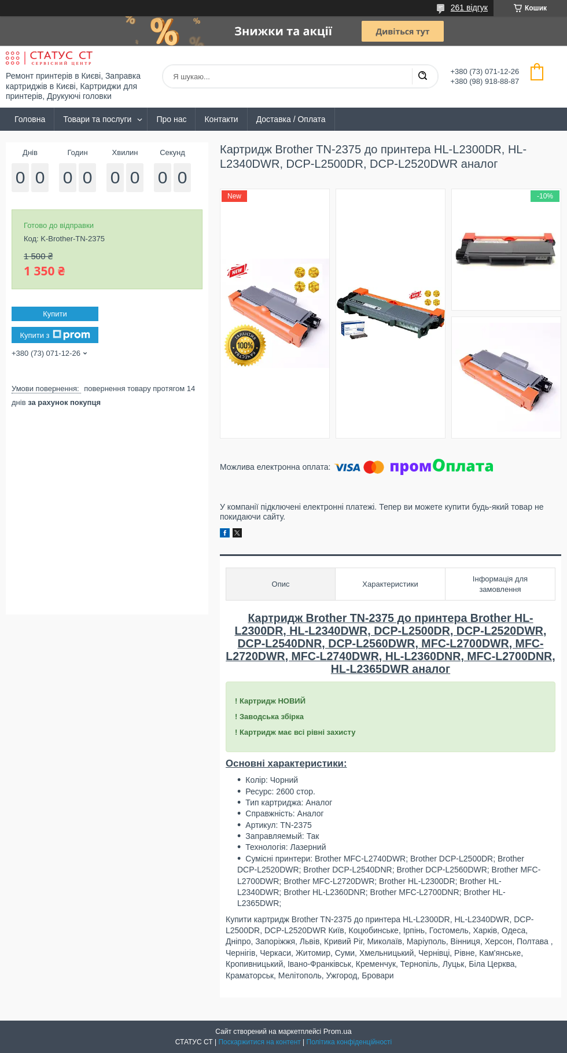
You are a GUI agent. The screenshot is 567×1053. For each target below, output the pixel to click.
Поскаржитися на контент (259, 1042)
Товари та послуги (97, 119)
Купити (55, 314)
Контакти (221, 119)
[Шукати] (422, 76)
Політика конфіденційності (349, 1042)
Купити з (55, 335)
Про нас (171, 119)
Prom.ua (337, 1031)
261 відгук (469, 7)
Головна (29, 119)
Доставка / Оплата (291, 119)
